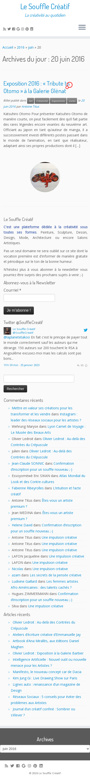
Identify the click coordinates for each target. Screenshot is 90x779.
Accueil (7, 47)
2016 (20, 47)
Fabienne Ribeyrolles (28, 488)
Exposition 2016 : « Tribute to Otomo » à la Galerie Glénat (36, 87)
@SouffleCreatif (23, 332)
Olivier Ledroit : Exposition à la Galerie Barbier (48, 653)
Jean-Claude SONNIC (28, 463)
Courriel (12, 290)
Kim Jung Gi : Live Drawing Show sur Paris (45, 678)
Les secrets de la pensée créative (55, 575)
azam (16, 575)
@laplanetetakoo (17, 337)
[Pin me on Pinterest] (27, 29)
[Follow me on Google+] (19, 29)
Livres (72, 101)
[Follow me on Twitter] (9, 29)
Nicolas (17, 568)
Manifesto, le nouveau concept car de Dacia (47, 671)
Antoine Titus (30, 106)
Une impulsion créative (59, 537)
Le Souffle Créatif (45, 6)
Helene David (22, 525)
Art (30, 101)
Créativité (42, 101)
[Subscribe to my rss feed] (5, 29)
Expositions (58, 101)
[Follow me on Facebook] (14, 29)
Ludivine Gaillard (24, 581)
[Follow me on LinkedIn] (32, 29)
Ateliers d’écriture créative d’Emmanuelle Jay (47, 634)
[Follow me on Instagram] (23, 29)
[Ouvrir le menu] (82, 27)
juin (31, 47)
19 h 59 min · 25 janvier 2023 (21, 365)
